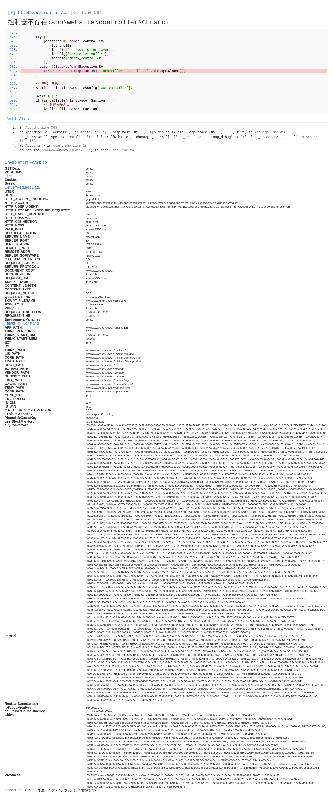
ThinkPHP (12, 790)
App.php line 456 (270, 132)
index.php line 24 (117, 150)
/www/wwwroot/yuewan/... (66, 150)
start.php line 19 (70, 145)
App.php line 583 (81, 12)
